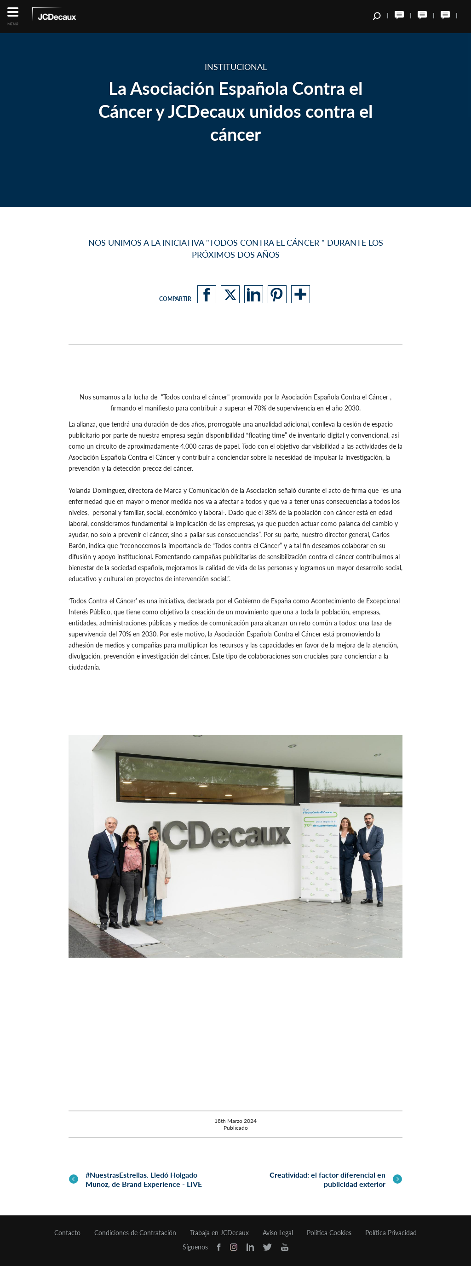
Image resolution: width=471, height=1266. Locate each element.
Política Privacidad (391, 1233)
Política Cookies (329, 1233)
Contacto (67, 1233)
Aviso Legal (278, 1233)
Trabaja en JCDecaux (219, 1233)
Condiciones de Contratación (135, 1233)
